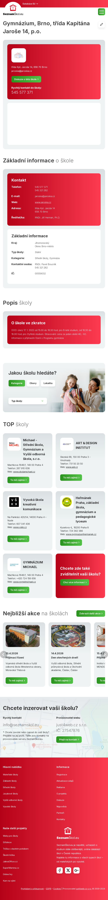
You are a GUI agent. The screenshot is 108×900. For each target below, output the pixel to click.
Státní (38, 252)
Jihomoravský (42, 243)
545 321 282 (41, 190)
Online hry (7, 874)
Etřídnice (7, 842)
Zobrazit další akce (90, 613)
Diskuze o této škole (25, 79)
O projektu (62, 793)
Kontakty (61, 819)
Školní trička (9, 855)
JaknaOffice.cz (10, 861)
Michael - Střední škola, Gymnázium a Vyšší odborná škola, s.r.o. (34, 449)
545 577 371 (22, 92)
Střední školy (41, 258)
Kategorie (16, 383)
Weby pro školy (10, 836)
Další (104, 654)
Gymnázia (55, 258)
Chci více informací (74, 582)
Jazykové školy (10, 793)
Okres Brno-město (44, 246)
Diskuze (60, 800)
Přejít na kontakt (68, 739)
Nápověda (62, 806)
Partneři (60, 813)
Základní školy (10, 781)
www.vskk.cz (20, 527)
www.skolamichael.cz (24, 471)
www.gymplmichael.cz (24, 581)
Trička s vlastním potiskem (16, 848)
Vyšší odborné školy (12, 800)
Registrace (62, 774)
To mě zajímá (17, 480)
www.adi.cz (72, 467)
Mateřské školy (10, 774)
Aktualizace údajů (65, 781)
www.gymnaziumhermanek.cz (81, 534)
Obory (33, 383)
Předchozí (3, 654)
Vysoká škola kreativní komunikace (33, 504)
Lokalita (48, 383)
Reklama (61, 787)
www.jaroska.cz (43, 202)
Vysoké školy (9, 806)
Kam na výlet (9, 880)
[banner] (13, 9)
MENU (101, 11)
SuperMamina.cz (11, 867)
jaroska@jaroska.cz (21, 71)
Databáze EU (29, 4)
